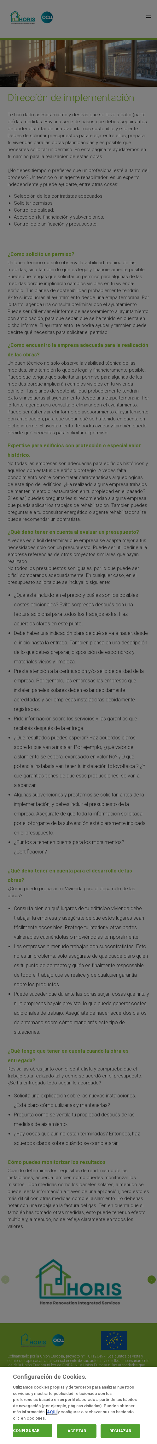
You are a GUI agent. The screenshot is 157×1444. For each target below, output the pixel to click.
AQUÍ (52, 1411)
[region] (78, 1405)
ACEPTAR (76, 1430)
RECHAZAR (120, 1430)
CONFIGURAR (26, 1430)
